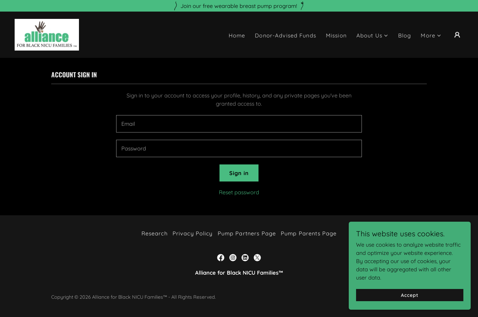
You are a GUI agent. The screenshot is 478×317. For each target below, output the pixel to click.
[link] (47, 34)
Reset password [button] (239, 192)
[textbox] (239, 123)
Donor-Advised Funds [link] (285, 35)
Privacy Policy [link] (193, 233)
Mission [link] (336, 35)
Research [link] (154, 233)
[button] (372, 35)
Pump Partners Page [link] (247, 233)
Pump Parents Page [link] (309, 233)
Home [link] (237, 35)
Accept (410, 295)
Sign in (239, 173)
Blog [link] (404, 35)
